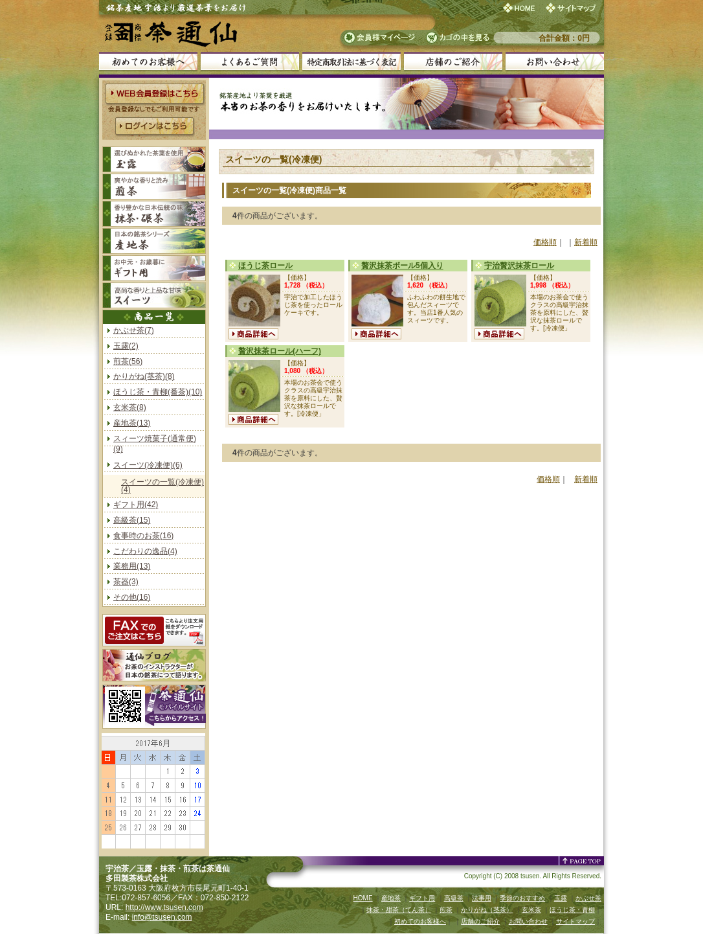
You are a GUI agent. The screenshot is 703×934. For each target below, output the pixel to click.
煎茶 (446, 909)
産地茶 (391, 898)
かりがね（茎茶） (487, 909)
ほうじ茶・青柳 (572, 909)
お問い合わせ (528, 921)
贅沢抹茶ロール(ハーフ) (279, 351)
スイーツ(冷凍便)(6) (148, 465)
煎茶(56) (127, 361)
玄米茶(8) (129, 407)
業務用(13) (131, 566)
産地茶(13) (131, 422)
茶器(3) (126, 581)
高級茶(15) (131, 520)
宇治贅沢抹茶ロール (519, 265)
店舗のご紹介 (480, 921)
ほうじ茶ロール (265, 265)
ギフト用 (422, 898)
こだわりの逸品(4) (145, 551)
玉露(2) (126, 345)
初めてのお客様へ (420, 921)
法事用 (481, 898)
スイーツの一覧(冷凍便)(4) (162, 485)
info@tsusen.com (162, 917)
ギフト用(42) (135, 504)
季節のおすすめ (522, 898)
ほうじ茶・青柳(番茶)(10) (157, 391)
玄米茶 (531, 909)
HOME (363, 898)
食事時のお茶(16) (143, 535)
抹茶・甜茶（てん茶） (398, 909)
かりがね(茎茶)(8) (144, 376)
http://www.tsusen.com (164, 907)
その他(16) (131, 597)
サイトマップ (575, 921)
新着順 (585, 242)
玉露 (560, 898)
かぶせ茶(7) (133, 330)
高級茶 (453, 898)
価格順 (545, 242)
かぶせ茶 (588, 898)
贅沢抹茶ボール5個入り (402, 265)
